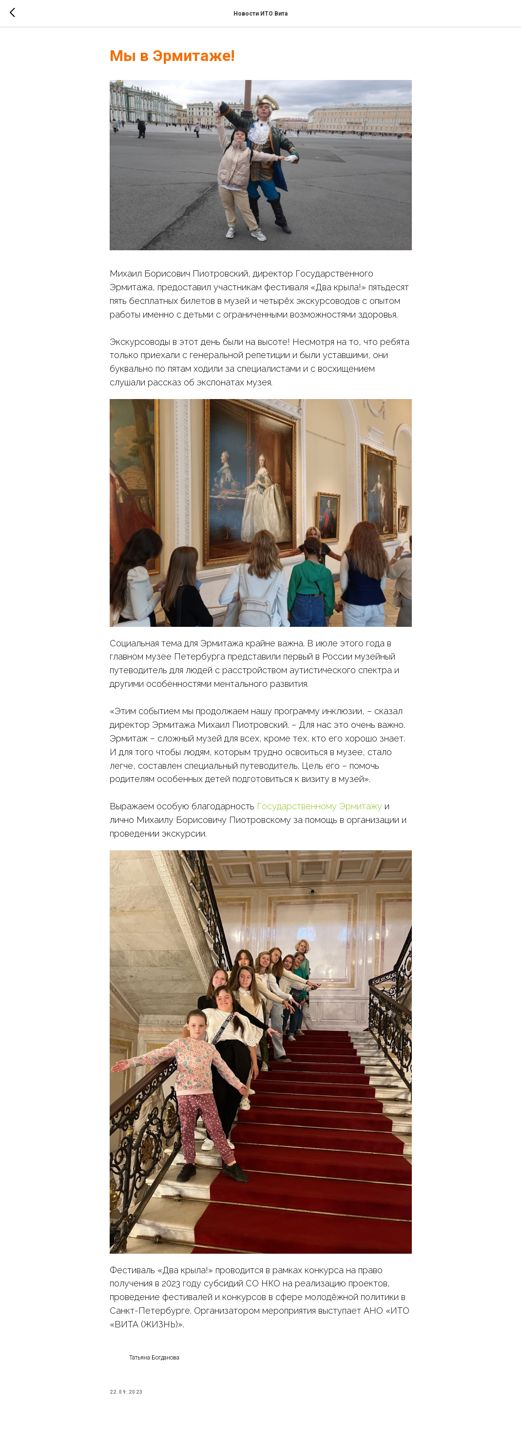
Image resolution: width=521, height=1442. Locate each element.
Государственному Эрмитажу (319, 806)
